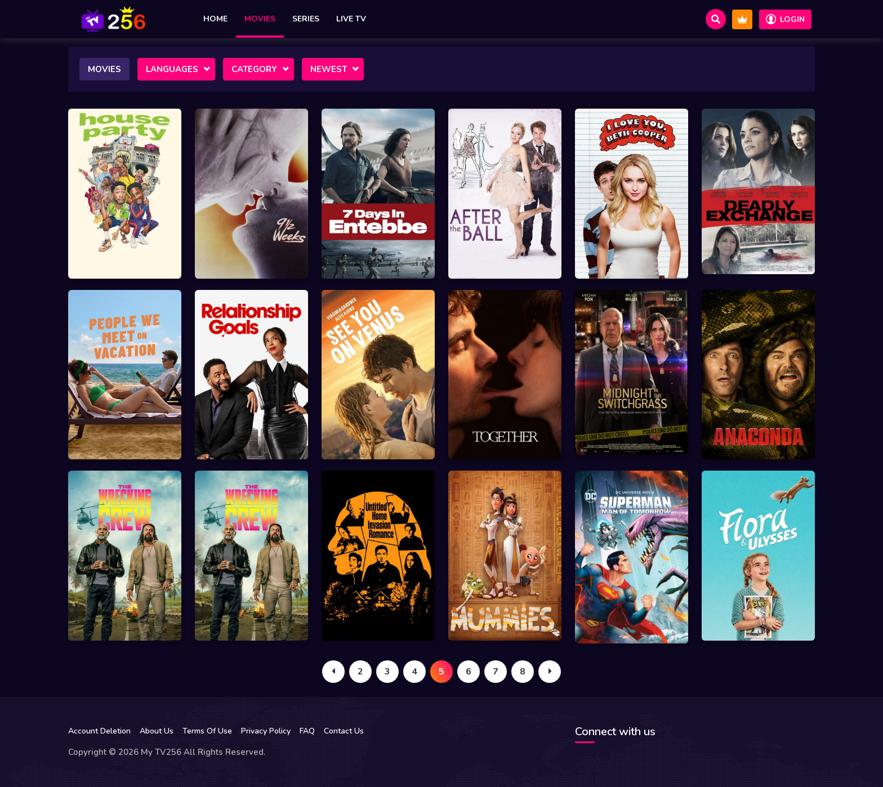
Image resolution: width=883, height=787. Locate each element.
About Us (156, 731)
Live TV (351, 19)
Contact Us (344, 731)
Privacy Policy (266, 731)
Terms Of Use (207, 731)
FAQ (307, 731)
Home (215, 19)
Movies (259, 19)
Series (305, 19)
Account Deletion (99, 731)
